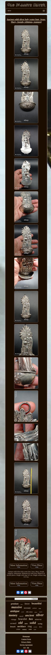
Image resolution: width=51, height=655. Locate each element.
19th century (29, 612)
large (40, 608)
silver (40, 615)
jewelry (35, 627)
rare (30, 629)
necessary (27, 608)
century (24, 629)
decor (36, 612)
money (13, 615)
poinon (35, 608)
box (31, 618)
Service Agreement (26, 645)
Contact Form (26, 639)
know (27, 603)
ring (30, 626)
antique (14, 611)
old (20, 623)
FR (28, 648)
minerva (38, 619)
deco (40, 627)
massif (21, 616)
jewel (22, 612)
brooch (12, 627)
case (35, 629)
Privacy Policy (26, 642)
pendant (14, 603)
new (26, 623)
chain (21, 604)
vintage (13, 619)
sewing (40, 624)
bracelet (22, 618)
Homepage (26, 636)
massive (16, 607)
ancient (29, 615)
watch (40, 612)
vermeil (13, 623)
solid (33, 623)
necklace (21, 626)
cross (18, 629)
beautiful (37, 603)
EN (24, 648)
